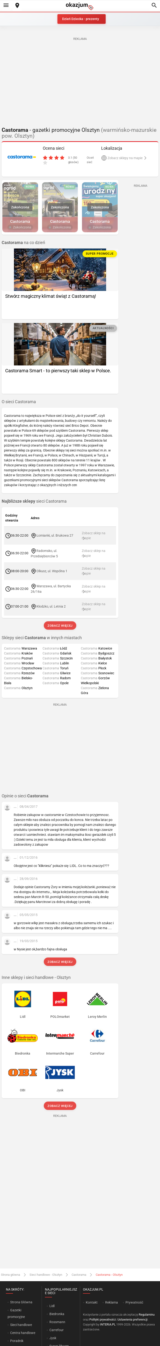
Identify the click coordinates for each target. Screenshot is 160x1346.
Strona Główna (21, 1302)
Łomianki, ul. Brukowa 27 (54, 535)
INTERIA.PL (108, 1324)
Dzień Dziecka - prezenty (80, 19)
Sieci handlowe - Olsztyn (46, 1274)
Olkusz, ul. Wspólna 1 (51, 571)
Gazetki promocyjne (16, 1313)
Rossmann (57, 1322)
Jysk (52, 1338)
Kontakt (92, 1302)
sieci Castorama (34, 501)
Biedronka (56, 1314)
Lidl (52, 1306)
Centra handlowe (22, 1333)
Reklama (111, 1302)
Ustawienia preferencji (132, 1319)
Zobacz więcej (60, 625)
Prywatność (134, 1302)
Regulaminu (147, 1314)
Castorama (79, 1274)
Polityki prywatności (102, 1319)
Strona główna (10, 1274)
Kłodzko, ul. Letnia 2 (51, 606)
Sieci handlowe (21, 1325)
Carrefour (56, 1330)
